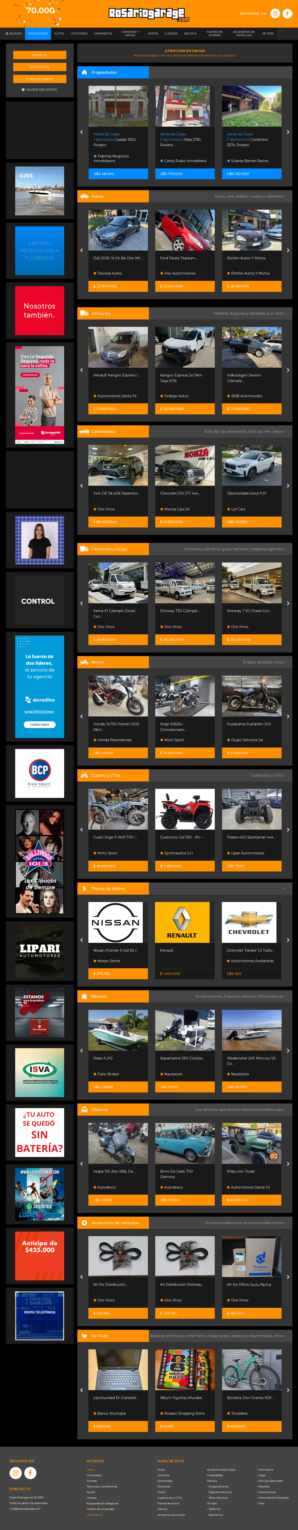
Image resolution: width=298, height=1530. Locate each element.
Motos (161, 1492)
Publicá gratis (39, 79)
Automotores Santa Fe (115, 396)
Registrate (39, 67)
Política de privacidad (100, 1509)
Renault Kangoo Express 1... (116, 375)
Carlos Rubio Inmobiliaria (183, 161)
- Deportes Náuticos (219, 1492)
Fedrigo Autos (174, 396)
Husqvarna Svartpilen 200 (249, 724)
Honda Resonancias (112, 740)
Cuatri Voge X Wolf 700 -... (115, 837)
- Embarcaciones (217, 1486)
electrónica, (176, 1336)
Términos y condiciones (102, 1486)
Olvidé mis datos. (40, 89)
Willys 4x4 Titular (241, 1171)
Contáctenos (95, 1515)
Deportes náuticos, (240, 996)
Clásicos (162, 1509)
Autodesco (104, 1187)
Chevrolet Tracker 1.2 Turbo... (251, 950)
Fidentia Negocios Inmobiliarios (111, 158)
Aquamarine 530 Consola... (182, 1058)
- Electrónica (215, 1515)
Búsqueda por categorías (103, 1503)
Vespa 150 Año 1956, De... (114, 1171)
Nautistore (171, 1074)
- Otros (260, 1503)
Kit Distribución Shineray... (182, 1284)
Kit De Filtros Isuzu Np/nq (249, 1284)
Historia (91, 1497)
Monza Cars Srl (175, 509)
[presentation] (81, 132)
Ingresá (40, 55)
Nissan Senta (106, 961)
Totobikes (237, 1413)
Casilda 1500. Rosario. (115, 139)
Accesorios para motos (263, 1223)
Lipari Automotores (245, 853)
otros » (279, 1336)
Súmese (92, 1481)
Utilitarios (163, 1475)
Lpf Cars (236, 509)
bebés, (226, 1336)
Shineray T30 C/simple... (180, 611)
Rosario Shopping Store (182, 1413)
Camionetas (165, 1481)
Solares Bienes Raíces (247, 161)
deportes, (240, 1336)
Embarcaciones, (210, 996)
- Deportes (262, 1486)
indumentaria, (261, 1336)
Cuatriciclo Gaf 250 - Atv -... (182, 837)
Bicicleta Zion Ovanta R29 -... (251, 1398)
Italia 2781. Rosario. (181, 139)
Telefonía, (157, 1336)
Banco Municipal (109, 1413)
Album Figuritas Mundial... (182, 1398)
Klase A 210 (103, 1058)
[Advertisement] (39, 129)
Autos (161, 1469)
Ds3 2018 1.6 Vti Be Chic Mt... (117, 258)
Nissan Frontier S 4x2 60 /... (116, 950)
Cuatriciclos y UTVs (169, 1497)
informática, (197, 1336)
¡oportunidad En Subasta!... (115, 1398)
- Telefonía (213, 1509)
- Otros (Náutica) (217, 1497)
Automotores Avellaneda (250, 961)
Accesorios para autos (171, 1515)
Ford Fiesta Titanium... (178, 258)
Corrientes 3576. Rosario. (247, 139)
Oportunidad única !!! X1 (246, 493)
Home (91, 1469)
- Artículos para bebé (269, 1481)
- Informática (264, 1469)
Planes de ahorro (168, 1503)
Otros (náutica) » (271, 996)
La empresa (94, 1475)
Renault (166, 950)
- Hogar (261, 1475)
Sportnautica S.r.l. (176, 853)
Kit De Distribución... (110, 1284)
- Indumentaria (266, 1492)
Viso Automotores (177, 273)
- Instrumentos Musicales (272, 1497)
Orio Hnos (104, 509)
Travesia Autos (107, 273)
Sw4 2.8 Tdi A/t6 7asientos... (116, 493)
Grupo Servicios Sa (245, 740)
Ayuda (91, 1492)
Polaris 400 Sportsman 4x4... (251, 837)
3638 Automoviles (244, 396)
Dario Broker (106, 1074)
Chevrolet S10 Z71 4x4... (180, 493)
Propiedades (215, 1475)
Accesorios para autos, (224, 1223)
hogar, (214, 1336)
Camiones (163, 1486)
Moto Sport (172, 740)
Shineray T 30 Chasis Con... (249, 611)
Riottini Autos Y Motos (246, 258)
